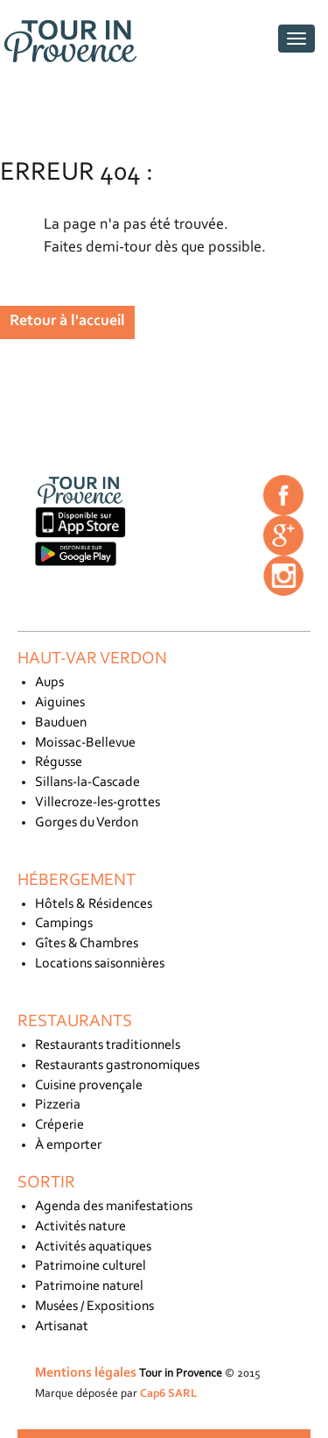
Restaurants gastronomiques (117, 1066)
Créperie (59, 1125)
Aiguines (60, 703)
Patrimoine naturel (89, 1286)
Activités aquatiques (93, 1247)
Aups (49, 683)
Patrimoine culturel (90, 1266)
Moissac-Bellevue (85, 743)
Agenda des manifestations (113, 1207)
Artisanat (61, 1327)
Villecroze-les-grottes (97, 803)
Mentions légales (85, 1373)
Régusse (58, 762)
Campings (64, 924)
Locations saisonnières (99, 964)
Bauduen (61, 723)
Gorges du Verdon (86, 823)
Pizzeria (57, 1105)
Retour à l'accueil (67, 321)
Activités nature (80, 1227)
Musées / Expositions (94, 1307)
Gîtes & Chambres (86, 944)
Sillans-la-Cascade (87, 783)
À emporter (68, 1145)
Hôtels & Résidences (93, 904)
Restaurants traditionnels (107, 1045)
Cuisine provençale (89, 1086)
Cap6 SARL (168, 1393)
